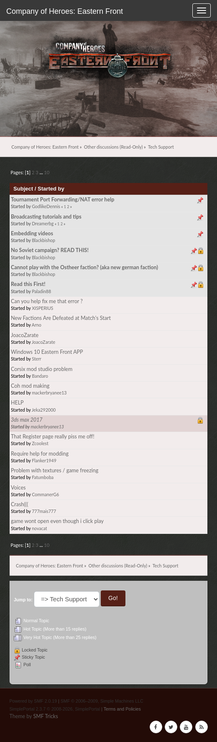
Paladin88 (41, 291)
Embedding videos (32, 233)
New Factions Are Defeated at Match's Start (61, 318)
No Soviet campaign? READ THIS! (50, 250)
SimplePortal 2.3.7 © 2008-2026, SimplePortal (54, 708)
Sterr (36, 358)
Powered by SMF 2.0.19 (33, 700)
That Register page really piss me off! (52, 436)
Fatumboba (43, 477)
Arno (36, 324)
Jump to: (23, 599)
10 (46, 172)
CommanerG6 (45, 494)
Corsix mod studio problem (41, 369)
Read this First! (28, 284)
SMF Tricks (45, 716)
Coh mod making (30, 386)
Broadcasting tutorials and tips (46, 217)
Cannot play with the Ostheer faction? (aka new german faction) (84, 267)
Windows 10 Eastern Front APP (47, 352)
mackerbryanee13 (49, 392)
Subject (23, 189)
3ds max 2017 (27, 420)
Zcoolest (40, 443)
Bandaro (40, 376)
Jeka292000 (44, 409)
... (42, 172)
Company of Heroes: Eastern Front (64, 11)
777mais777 (44, 511)
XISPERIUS (42, 308)
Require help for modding (40, 454)
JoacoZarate (24, 335)
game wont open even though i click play (57, 521)
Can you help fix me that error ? (47, 301)
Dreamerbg (43, 223)
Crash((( (19, 504)
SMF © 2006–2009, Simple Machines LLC (102, 700)
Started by (51, 189)
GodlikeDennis (46, 206)
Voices (18, 487)
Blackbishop (43, 240)
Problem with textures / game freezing (54, 470)
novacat (39, 528)
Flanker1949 (44, 460)
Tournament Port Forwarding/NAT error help (62, 199)
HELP (17, 402)
